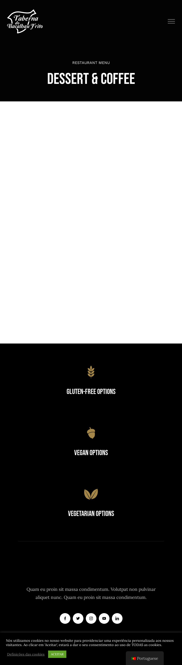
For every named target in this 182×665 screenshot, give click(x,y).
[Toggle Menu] (171, 21)
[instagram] (91, 618)
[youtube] (104, 618)
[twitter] (78, 618)
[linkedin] (117, 618)
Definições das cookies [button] (26, 654)
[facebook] (65, 618)
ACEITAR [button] (57, 654)
